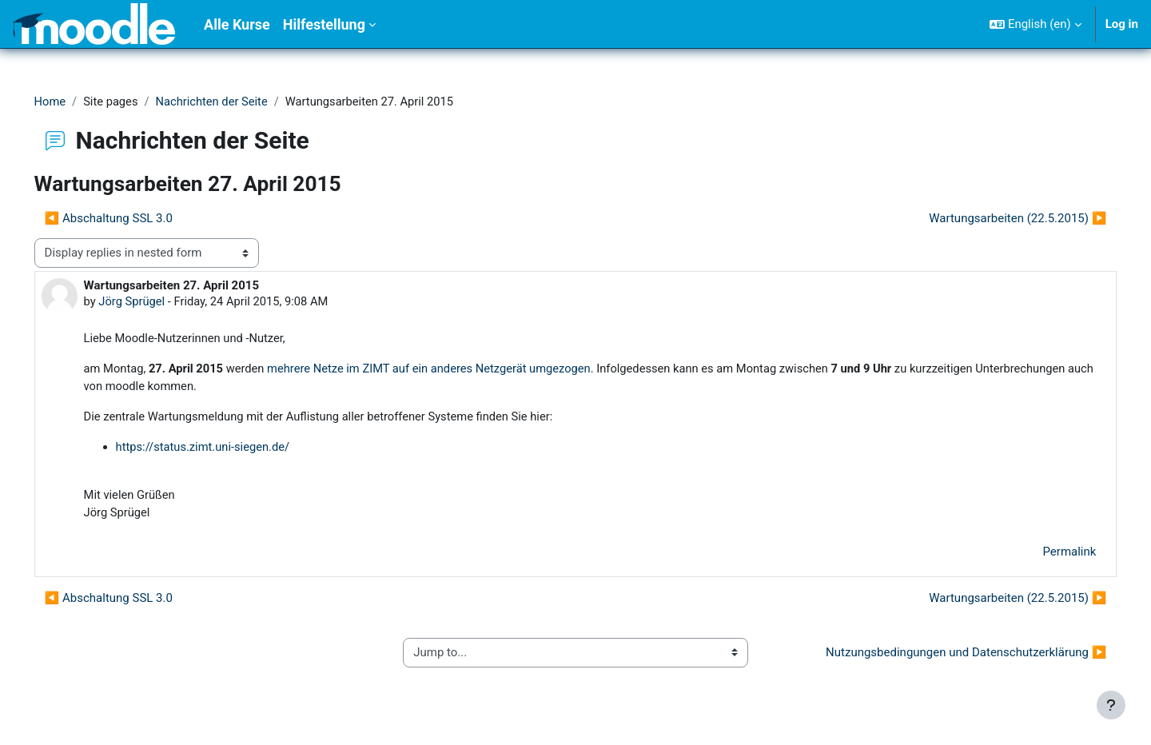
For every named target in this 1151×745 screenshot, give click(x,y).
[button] (1035, 24)
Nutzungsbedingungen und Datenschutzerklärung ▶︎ (943, 656)
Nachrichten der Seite (238, 101)
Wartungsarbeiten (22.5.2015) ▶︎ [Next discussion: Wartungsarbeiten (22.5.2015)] (995, 218)
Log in (1121, 24)
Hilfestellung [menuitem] (324, 24)
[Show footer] (1111, 705)
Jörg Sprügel (155, 302)
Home (73, 101)
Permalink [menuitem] (1046, 555)
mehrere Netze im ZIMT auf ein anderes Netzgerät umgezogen (459, 370)
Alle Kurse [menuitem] (237, 24)
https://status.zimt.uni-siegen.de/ (227, 449)
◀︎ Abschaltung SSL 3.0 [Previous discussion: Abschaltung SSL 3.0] (131, 218)
